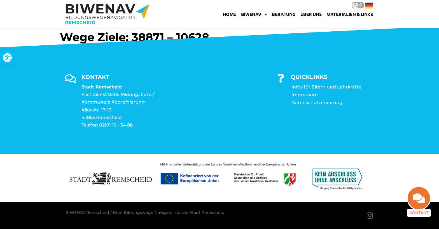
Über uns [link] (310, 14)
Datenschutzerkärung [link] (316, 102)
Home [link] (229, 14)
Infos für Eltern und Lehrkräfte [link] (326, 87)
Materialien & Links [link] (349, 14)
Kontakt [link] (418, 212)
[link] (7, 57)
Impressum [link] (304, 94)
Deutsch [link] (369, 5)
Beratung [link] (283, 14)
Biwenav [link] (254, 14)
